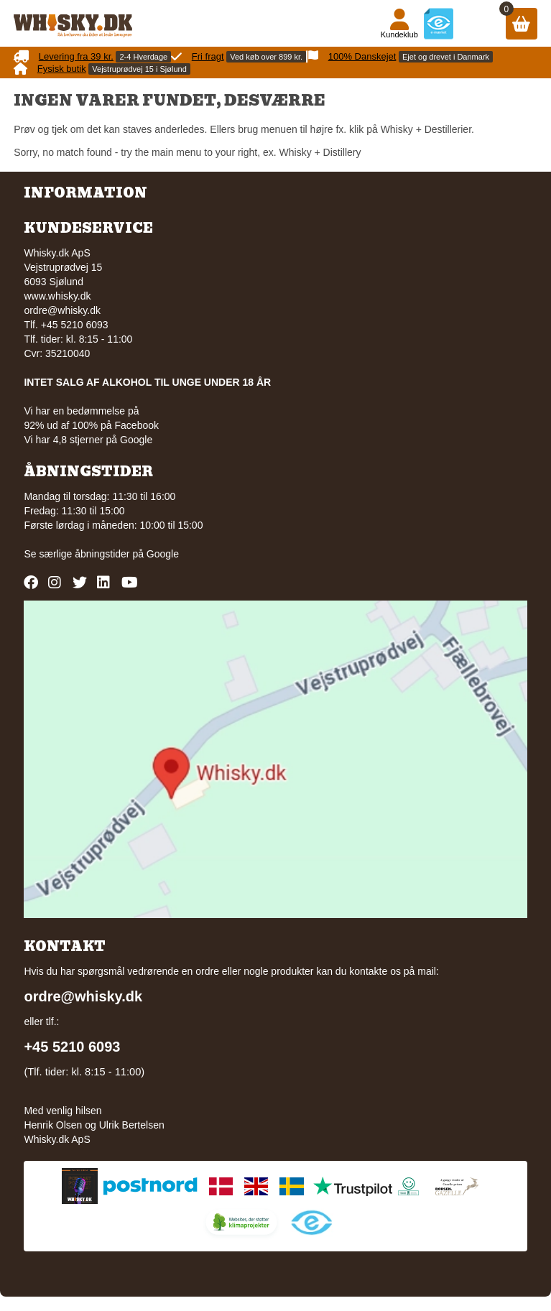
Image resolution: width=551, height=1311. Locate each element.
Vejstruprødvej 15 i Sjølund (139, 69)
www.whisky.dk (57, 296)
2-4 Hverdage (143, 56)
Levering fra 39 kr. (76, 56)
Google (163, 554)
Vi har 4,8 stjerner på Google (88, 439)
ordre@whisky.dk (62, 310)
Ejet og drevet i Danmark (445, 56)
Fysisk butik (61, 68)
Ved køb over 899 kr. (266, 56)
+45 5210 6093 (72, 1046)
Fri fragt (208, 56)
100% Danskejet (362, 56)
